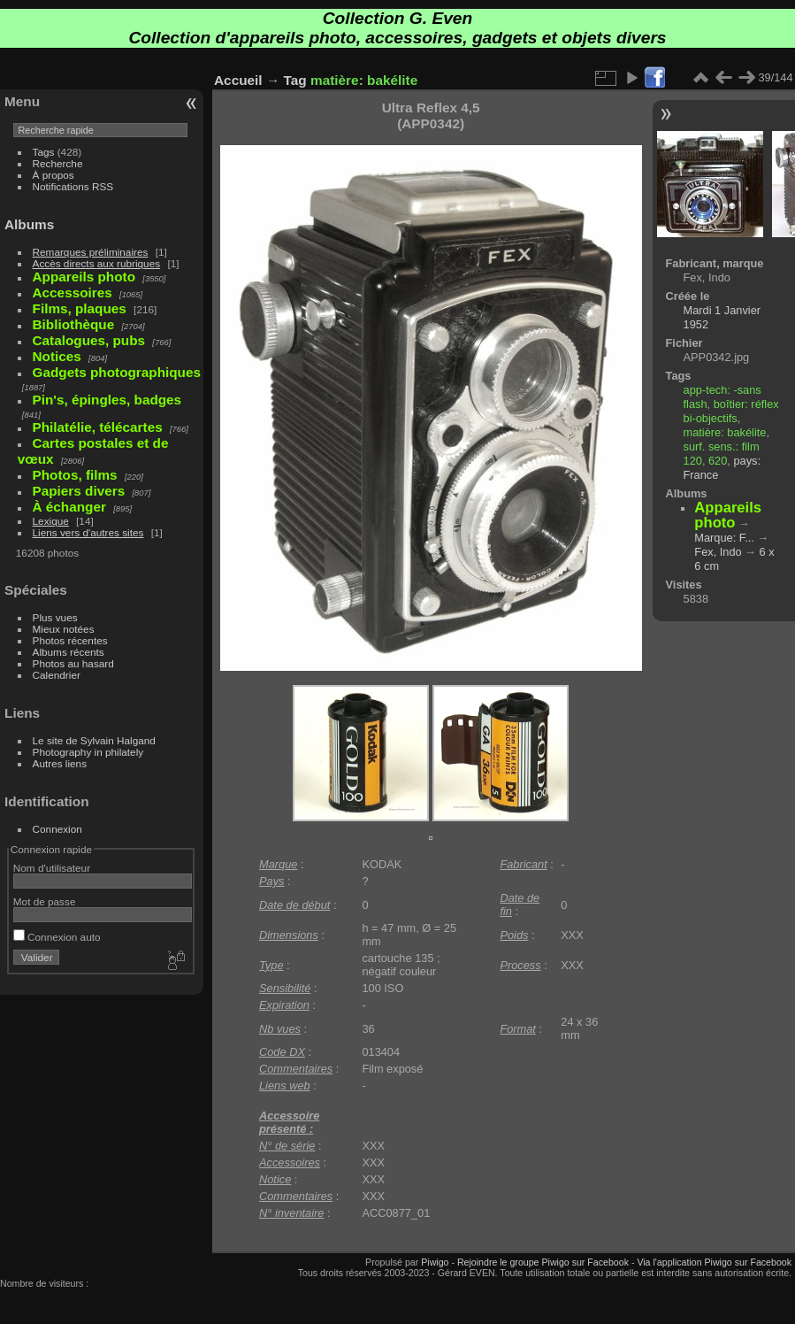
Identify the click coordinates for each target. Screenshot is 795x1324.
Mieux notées (64, 629)
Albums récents (68, 652)
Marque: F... (724, 537)
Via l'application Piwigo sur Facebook (714, 1262)
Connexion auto (57, 937)
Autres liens (60, 763)
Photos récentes (70, 640)
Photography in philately (88, 752)
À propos (53, 175)
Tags (44, 152)
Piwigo (434, 1262)
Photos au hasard (73, 663)
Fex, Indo (717, 551)
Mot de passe (44, 901)
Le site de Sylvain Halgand (94, 740)
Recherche (58, 163)
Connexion (57, 829)
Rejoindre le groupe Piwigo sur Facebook (543, 1262)
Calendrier (56, 675)
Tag (295, 80)
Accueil (238, 80)
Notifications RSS (73, 186)
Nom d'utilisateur (51, 868)
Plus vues (55, 617)
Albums (29, 224)
